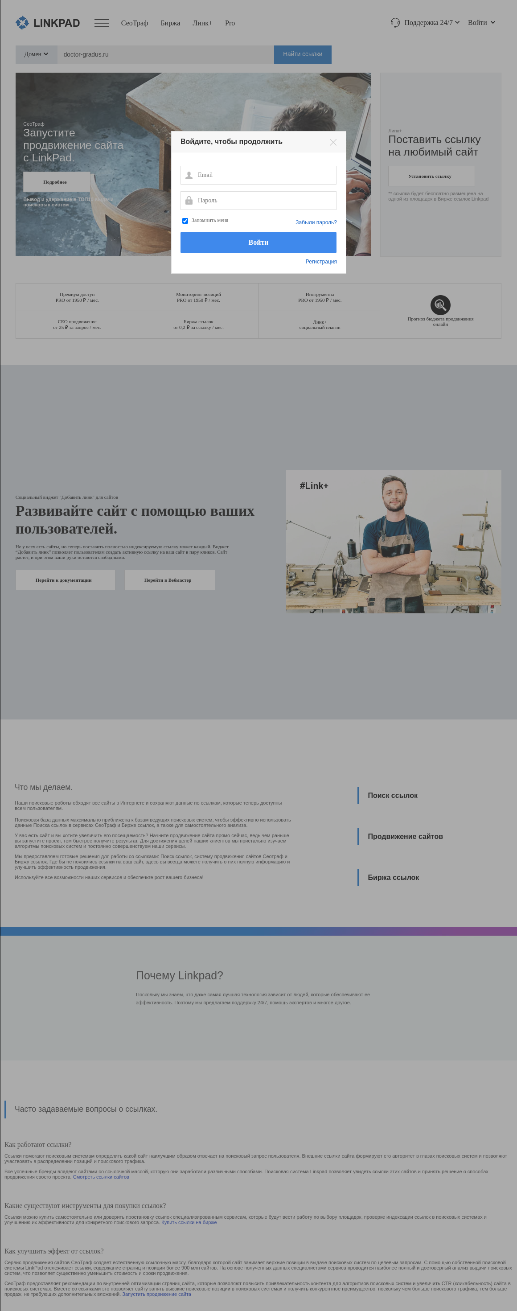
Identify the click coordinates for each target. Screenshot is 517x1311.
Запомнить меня (210, 220)
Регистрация (321, 262)
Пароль (188, 200)
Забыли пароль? (316, 222)
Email (188, 174)
